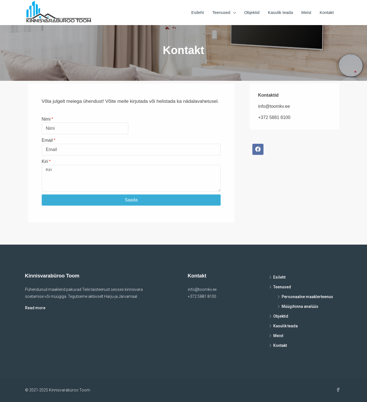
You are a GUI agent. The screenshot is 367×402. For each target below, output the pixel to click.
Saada (131, 200)
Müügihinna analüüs (300, 306)
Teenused (221, 12)
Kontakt (327, 12)
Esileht (197, 12)
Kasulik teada (280, 12)
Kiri (45, 161)
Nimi (46, 119)
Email (47, 140)
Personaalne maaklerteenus (307, 296)
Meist (306, 12)
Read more (35, 308)
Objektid (252, 12)
